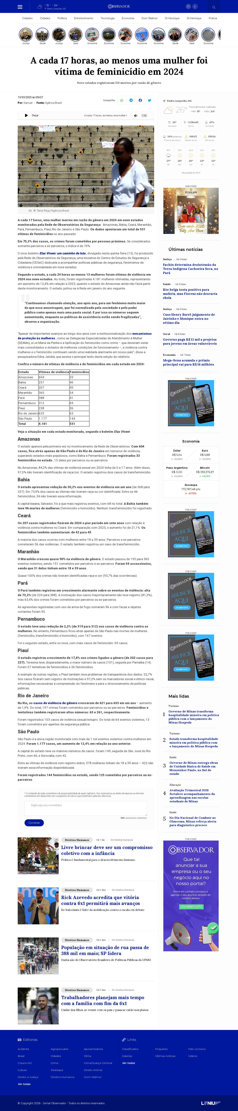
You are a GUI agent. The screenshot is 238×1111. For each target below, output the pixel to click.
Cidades (27, 18)
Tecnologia (107, 18)
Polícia (213, 18)
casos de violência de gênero (55, 703)
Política (62, 18)
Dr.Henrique (172, 18)
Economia (128, 18)
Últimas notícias (185, 249)
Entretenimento (83, 18)
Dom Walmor (150, 18)
